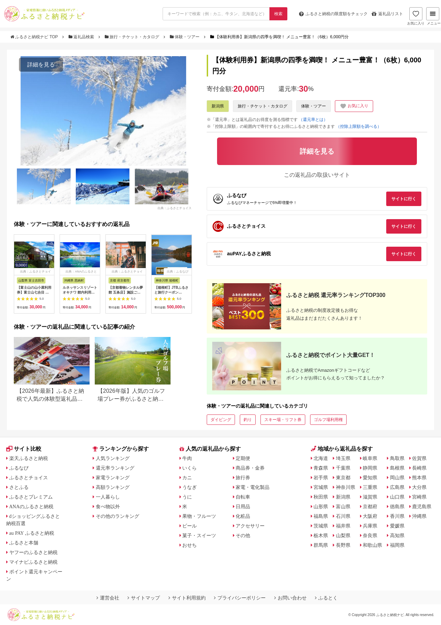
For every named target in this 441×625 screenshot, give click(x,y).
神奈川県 (345, 487)
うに (187, 496)
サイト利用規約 (187, 598)
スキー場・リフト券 (282, 419)
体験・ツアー (185, 36)
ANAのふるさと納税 (31, 506)
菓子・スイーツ (199, 535)
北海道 (321, 458)
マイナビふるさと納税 (33, 562)
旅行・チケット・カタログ (133, 36)
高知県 (397, 535)
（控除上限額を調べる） (358, 126)
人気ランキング (113, 458)
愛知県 (370, 477)
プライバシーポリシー (240, 598)
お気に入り (415, 16)
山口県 (397, 496)
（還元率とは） (313, 119)
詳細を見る (41, 65)
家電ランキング (113, 477)
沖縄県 (419, 516)
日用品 (243, 506)
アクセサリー (250, 525)
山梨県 (343, 535)
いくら (189, 467)
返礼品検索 (82, 36)
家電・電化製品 (252, 487)
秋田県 (321, 496)
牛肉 (187, 458)
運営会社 (107, 598)
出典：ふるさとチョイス (174, 208)
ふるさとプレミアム (31, 496)
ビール (189, 525)
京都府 (370, 506)
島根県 (397, 467)
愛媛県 (397, 525)
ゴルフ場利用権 (328, 419)
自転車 (243, 496)
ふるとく (326, 598)
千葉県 (343, 467)
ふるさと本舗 (23, 542)
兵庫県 (370, 525)
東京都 (343, 477)
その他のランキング (117, 516)
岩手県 (321, 477)
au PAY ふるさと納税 (31, 533)
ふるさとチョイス (28, 477)
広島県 (397, 487)
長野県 (343, 545)
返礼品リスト (387, 14)
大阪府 (370, 516)
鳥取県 (397, 458)
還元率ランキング (115, 467)
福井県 (343, 525)
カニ (187, 477)
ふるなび (19, 467)
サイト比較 (23, 449)
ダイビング (221, 419)
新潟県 (218, 106)
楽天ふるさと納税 (28, 458)
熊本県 (419, 477)
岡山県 (397, 477)
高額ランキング (113, 487)
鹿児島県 (421, 506)
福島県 (321, 516)
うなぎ (189, 487)
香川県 (397, 516)
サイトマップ (143, 598)
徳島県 (397, 506)
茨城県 (321, 525)
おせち (189, 545)
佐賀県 (419, 458)
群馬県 (321, 545)
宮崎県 (419, 496)
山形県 (321, 506)
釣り (248, 419)
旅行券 (243, 477)
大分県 (419, 487)
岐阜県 (370, 458)
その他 (243, 535)
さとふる (19, 487)
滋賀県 (370, 496)
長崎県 (419, 467)
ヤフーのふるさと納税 (33, 552)
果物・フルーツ (199, 516)
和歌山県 (372, 545)
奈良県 (370, 535)
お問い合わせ (290, 598)
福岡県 (397, 545)
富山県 (343, 506)
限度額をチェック (333, 13)
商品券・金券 (250, 467)
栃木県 (321, 535)
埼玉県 (343, 458)
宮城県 (321, 487)
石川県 (343, 516)
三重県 (370, 487)
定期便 (243, 458)
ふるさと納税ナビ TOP (34, 36)
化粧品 (243, 516)
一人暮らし (108, 496)
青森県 (321, 467)
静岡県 (370, 467)
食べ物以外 (108, 506)
